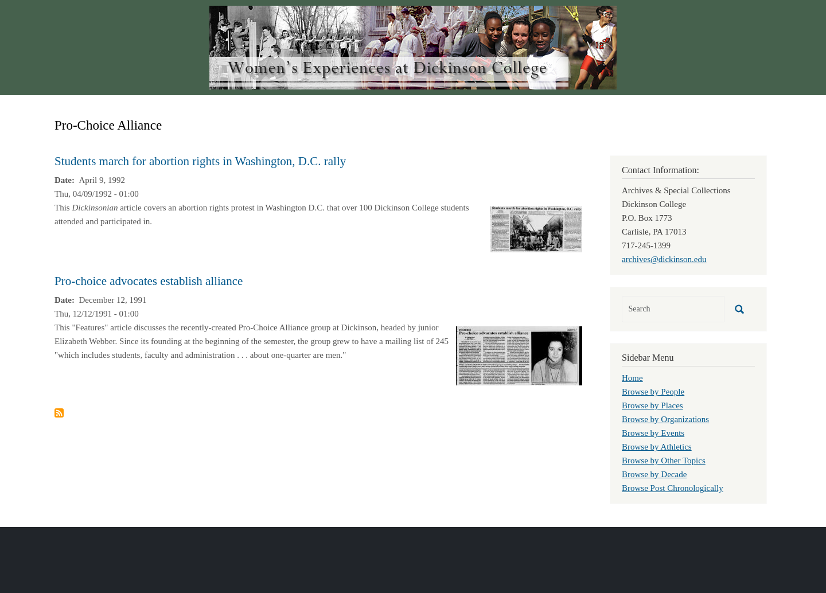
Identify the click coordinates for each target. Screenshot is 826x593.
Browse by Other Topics (664, 460)
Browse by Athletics (657, 446)
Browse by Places (652, 405)
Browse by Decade (654, 474)
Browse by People (653, 391)
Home (632, 378)
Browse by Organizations (665, 419)
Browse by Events (653, 433)
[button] (536, 228)
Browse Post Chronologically (672, 488)
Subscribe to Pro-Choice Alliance (59, 413)
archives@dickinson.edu (664, 259)
